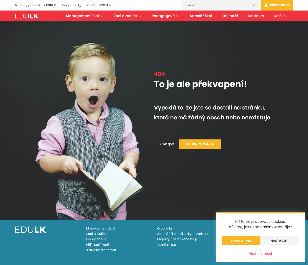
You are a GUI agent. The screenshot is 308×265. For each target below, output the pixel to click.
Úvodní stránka (200, 144)
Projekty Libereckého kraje (177, 239)
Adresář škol (200, 15)
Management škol (85, 15)
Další (281, 15)
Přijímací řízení (97, 244)
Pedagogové (166, 15)
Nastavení (279, 240)
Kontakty (256, 15)
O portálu (164, 228)
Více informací (260, 253)
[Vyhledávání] (215, 5)
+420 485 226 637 (94, 5)
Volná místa (166, 244)
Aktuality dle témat (101, 250)
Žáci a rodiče (128, 15)
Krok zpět (164, 144)
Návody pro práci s (35, 5)
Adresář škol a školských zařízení (182, 233)
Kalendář (230, 15)
